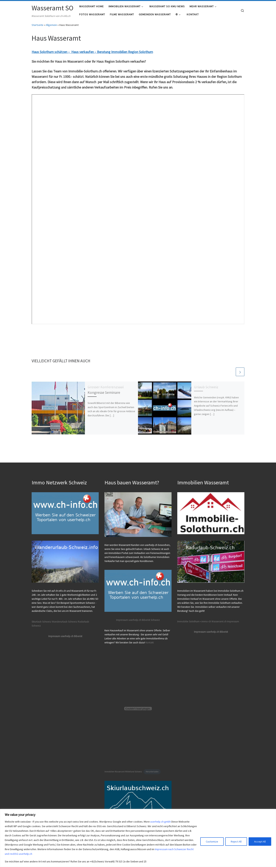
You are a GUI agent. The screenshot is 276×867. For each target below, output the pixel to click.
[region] (138, 838)
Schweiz (155, 620)
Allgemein (51, 27)
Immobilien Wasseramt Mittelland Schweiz (123, 771)
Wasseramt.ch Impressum (225, 621)
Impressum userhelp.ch (128, 620)
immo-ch (206, 621)
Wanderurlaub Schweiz (64, 621)
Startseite (37, 27)
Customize (212, 841)
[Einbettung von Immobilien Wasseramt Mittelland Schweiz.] (138, 708)
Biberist (146, 620)
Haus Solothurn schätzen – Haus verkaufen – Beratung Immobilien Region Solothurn (92, 54)
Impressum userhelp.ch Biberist (65, 636)
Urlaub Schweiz (206, 389)
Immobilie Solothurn (188, 621)
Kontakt (149, 642)
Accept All (260, 841)
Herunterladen (152, 771)
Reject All (236, 841)
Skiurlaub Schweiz (41, 621)
